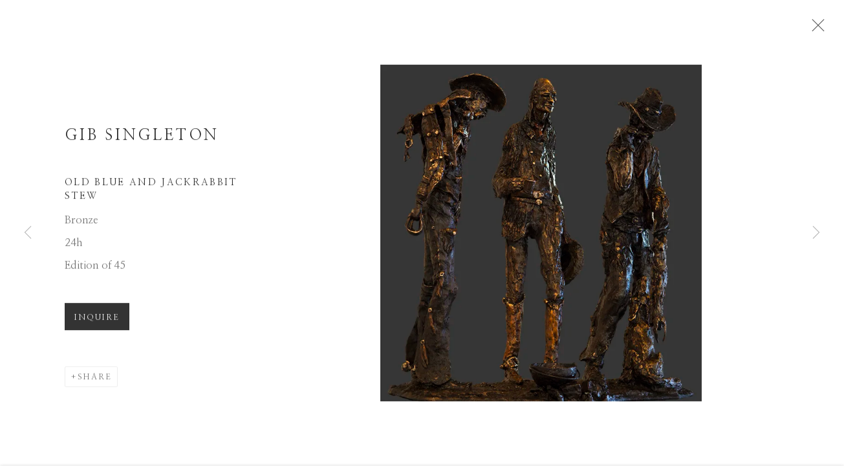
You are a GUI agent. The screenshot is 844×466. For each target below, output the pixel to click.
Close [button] (816, 29)
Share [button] (95, 380)
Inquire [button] (97, 320)
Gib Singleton (142, 138)
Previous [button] (28, 233)
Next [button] (816, 233)
